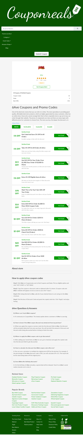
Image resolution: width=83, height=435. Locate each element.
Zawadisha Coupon (57, 392)
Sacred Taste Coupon (57, 407)
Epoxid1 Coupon (56, 403)
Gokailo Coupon (17, 396)
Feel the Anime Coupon (38, 392)
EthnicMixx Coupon (57, 396)
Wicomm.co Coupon (18, 381)
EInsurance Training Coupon (39, 405)
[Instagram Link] (62, 422)
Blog (7, 48)
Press (37, 427)
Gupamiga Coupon (17, 403)
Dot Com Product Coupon (20, 405)
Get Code (61, 135)
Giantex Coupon (36, 399)
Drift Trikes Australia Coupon (40, 403)
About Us (38, 419)
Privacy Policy (52, 422)
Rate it (41, 83)
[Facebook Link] (62, 419)
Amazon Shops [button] (6, 44)
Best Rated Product (29, 422)
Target (13, 424)
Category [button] (6, 37)
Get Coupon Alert (41, 87)
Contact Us (39, 422)
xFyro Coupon (35, 381)
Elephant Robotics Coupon (59, 381)
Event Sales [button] (6, 41)
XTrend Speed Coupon (57, 399)
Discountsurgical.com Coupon (60, 405)
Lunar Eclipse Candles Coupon (21, 407)
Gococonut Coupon (37, 394)
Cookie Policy (52, 427)
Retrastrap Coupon (37, 379)
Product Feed (27, 419)
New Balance (15, 427)
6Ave (41, 75)
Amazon (14, 430)
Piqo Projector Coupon (38, 377)
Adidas (13, 432)
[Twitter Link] (66, 419)
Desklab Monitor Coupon (19, 377)
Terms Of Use (52, 419)
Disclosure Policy (53, 424)
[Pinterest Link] (66, 422)
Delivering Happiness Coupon (60, 394)
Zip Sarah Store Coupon (19, 394)
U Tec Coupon (55, 379)
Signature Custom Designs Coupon (20, 400)
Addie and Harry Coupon (38, 407)
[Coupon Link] (41, 135)
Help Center (39, 424)
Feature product (7, 33)
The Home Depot (16, 419)
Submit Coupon (41, 54)
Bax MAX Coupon (17, 392)
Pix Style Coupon (56, 377)
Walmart (14, 422)
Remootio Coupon (17, 379)
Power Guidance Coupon (38, 396)
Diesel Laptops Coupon (19, 383)
